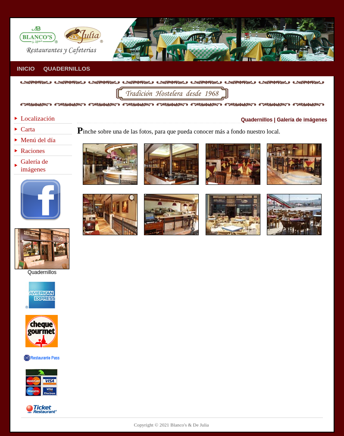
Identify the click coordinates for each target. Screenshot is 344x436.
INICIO (26, 68)
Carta (28, 129)
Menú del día (38, 139)
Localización (38, 118)
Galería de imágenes (34, 165)
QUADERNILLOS (67, 68)
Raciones (33, 150)
